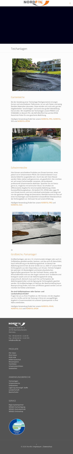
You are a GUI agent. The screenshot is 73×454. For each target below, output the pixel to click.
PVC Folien (12, 353)
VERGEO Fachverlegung (17, 407)
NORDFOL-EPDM (24, 121)
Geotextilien (13, 368)
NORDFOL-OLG (16, 205)
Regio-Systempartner (16, 405)
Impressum (37, 447)
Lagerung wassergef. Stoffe (18, 388)
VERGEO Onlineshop (16, 411)
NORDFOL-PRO (46, 119)
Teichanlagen (13, 381)
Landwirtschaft (14, 390)
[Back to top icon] (36, 444)
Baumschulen (13, 392)
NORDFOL (57, 119)
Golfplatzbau (13, 385)
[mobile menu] (70, 3)
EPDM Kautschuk (15, 360)
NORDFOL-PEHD (47, 306)
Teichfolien (13, 364)
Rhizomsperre (14, 362)
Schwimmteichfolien (16, 366)
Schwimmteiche (14, 383)
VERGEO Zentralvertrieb (17, 409)
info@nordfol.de (15, 340)
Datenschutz (47, 447)
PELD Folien (13, 355)
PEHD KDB (12, 357)
